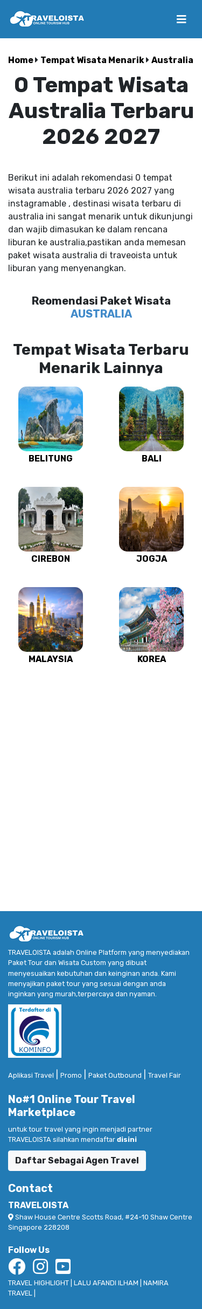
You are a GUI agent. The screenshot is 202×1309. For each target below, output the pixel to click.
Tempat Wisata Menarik (93, 60)
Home (21, 60)
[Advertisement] (101, 783)
